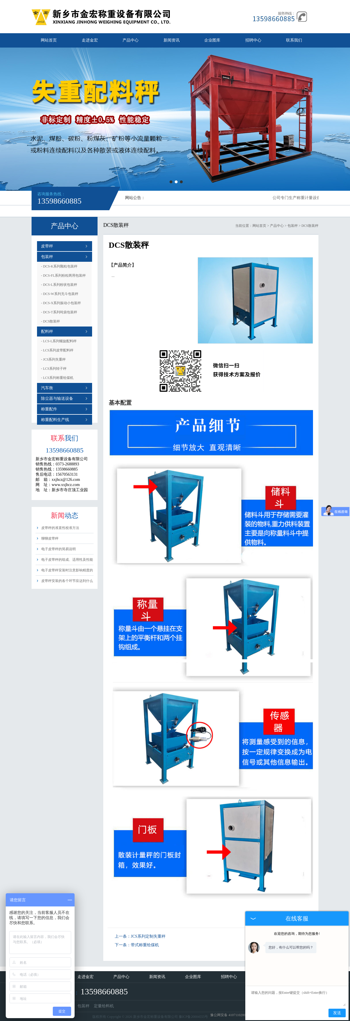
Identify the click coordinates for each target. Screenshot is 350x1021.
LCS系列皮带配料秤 (57, 350)
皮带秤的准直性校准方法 (60, 528)
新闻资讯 (172, 40)
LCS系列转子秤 (54, 369)
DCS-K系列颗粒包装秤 (59, 266)
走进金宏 (90, 40)
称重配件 (49, 409)
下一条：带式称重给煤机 (137, 945)
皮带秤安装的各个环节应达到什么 (67, 581)
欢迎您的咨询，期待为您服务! (297, 934)
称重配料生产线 (55, 420)
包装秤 (47, 257)
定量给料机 (104, 1006)
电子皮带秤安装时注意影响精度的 (67, 570)
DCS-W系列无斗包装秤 (59, 294)
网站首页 (49, 40)
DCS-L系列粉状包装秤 (59, 285)
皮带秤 (47, 246)
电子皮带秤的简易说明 (58, 549)
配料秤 (47, 331)
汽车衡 (47, 388)
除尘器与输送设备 (57, 398)
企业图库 (212, 40)
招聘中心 (253, 40)
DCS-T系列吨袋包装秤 (59, 312)
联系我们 (294, 40)
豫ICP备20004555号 (193, 1017)
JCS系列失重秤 (53, 359)
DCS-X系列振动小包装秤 (61, 303)
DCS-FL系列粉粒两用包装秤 (63, 276)
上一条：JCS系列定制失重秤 (140, 936)
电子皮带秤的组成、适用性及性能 (67, 560)
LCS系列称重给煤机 (57, 378)
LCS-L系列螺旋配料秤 (59, 341)
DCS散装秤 (50, 321)
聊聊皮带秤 (50, 538)
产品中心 (130, 40)
